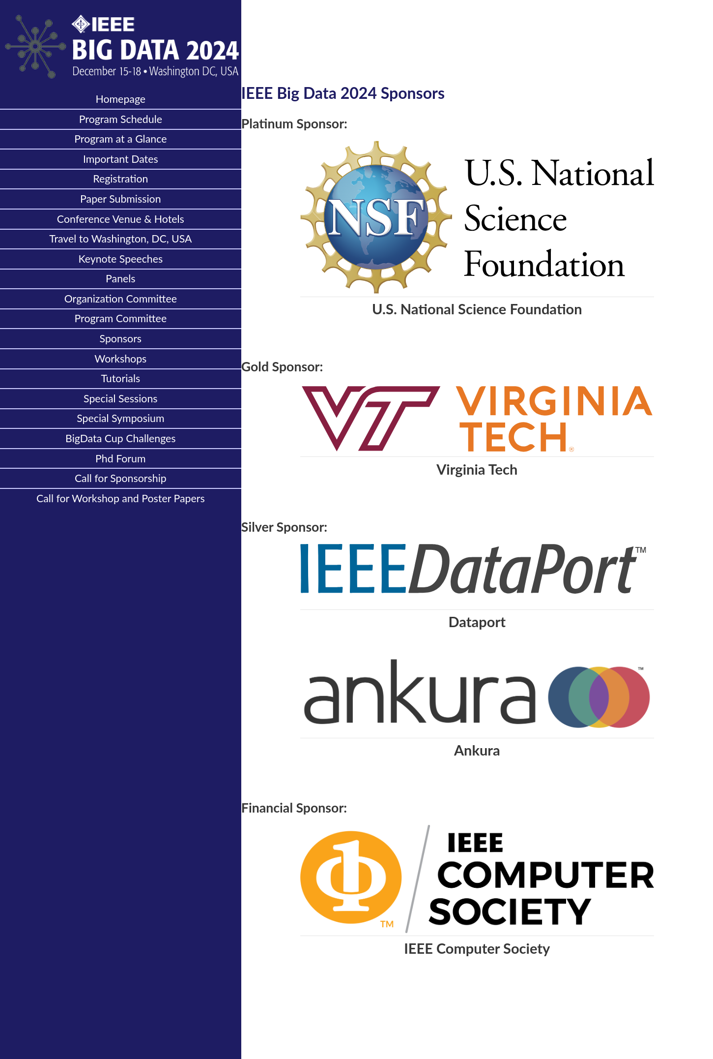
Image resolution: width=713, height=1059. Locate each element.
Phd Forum (120, 458)
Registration (120, 178)
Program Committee (121, 318)
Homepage (121, 98)
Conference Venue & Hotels (120, 218)
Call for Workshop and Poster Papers (120, 498)
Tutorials (120, 378)
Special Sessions (121, 398)
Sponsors (121, 338)
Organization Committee (120, 298)
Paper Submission (120, 198)
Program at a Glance (120, 138)
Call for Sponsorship (121, 478)
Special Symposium (120, 418)
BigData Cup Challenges (120, 438)
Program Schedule (120, 119)
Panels (121, 278)
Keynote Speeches (120, 258)
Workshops (120, 358)
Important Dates (120, 158)
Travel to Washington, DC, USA (120, 238)
